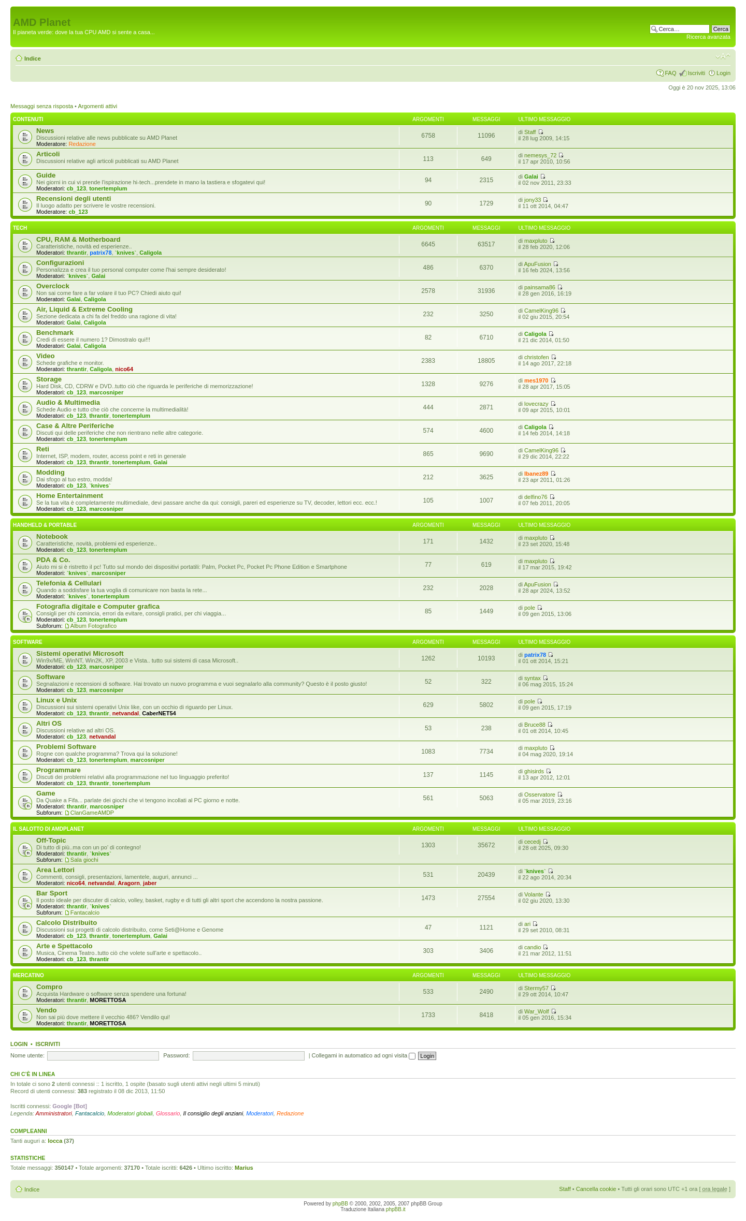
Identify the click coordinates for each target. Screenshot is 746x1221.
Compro (49, 987)
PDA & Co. (53, 560)
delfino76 (536, 497)
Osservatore (539, 794)
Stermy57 (536, 988)
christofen (536, 357)
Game (45, 793)
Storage (49, 379)
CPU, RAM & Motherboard (78, 239)
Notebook (52, 536)
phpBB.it (396, 1209)
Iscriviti (696, 73)
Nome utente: (27, 1055)
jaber (149, 883)
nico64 (124, 369)
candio (532, 947)
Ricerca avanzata (708, 37)
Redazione (82, 144)
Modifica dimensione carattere (722, 56)
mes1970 (536, 380)
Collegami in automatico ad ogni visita (364, 1055)
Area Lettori (55, 870)
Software (27, 642)
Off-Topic (51, 840)
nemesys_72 (540, 155)
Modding (50, 472)
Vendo (46, 1010)
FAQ (670, 73)
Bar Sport (51, 893)
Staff (530, 132)
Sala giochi (84, 860)
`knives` (126, 252)
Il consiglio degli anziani (213, 1113)
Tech (20, 228)
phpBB (340, 1204)
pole (529, 608)
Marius (244, 1168)
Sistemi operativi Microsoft (80, 653)
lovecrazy (536, 404)
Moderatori (260, 1113)
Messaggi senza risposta (41, 106)
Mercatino (28, 975)
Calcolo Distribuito (66, 922)
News (45, 131)
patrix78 (100, 252)
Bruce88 (535, 725)
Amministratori (54, 1113)
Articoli (48, 154)
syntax (532, 678)
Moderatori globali (129, 1113)
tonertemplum (108, 188)
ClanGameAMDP (92, 813)
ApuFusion (537, 264)
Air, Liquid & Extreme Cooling (84, 309)
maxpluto (536, 241)
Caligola (150, 252)
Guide (45, 175)
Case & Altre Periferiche (75, 426)
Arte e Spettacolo (64, 946)
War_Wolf (536, 1011)
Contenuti (28, 119)
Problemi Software (66, 747)
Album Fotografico (93, 626)
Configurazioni (60, 263)
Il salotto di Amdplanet (48, 829)
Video (45, 356)
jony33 (532, 200)
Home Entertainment (69, 495)
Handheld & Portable (45, 525)
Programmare (58, 770)
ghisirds (534, 771)
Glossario (168, 1113)
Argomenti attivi (97, 106)
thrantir (77, 252)
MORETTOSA (108, 1000)
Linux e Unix (56, 700)
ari (527, 924)
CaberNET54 (159, 713)
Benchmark (55, 332)
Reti (42, 449)
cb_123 (76, 188)
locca (55, 1141)
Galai (531, 176)
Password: (176, 1055)
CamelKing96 (541, 310)
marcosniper (106, 392)
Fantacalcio (84, 912)
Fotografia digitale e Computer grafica (98, 606)
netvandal (125, 713)
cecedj (532, 841)
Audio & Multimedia (68, 402)
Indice (32, 58)
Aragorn (129, 883)
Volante (533, 894)
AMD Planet (41, 22)
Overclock (52, 286)
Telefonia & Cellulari (69, 583)
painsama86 (539, 287)
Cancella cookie (596, 1189)
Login (723, 73)
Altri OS (49, 723)
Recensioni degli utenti (73, 198)
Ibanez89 (536, 473)
